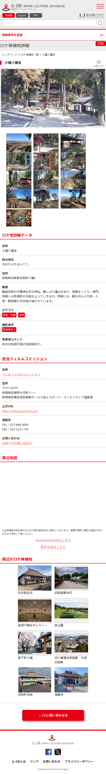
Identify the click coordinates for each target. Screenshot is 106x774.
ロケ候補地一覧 (29, 54)
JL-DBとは (19, 761)
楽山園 (71, 612)
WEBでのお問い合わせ (17, 443)
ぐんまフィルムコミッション (21, 374)
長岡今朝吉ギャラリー (34, 612)
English (22, 15)
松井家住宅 (34, 580)
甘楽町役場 (34, 682)
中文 (35, 15)
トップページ (9, 54)
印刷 (101, 44)
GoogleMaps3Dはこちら (53, 540)
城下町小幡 (34, 645)
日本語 (8, 15)
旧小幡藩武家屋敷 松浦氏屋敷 (71, 647)
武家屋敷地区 (71, 580)
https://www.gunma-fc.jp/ (19, 411)
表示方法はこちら (53, 547)
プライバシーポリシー (79, 761)
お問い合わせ (51, 761)
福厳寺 (71, 682)
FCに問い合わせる (55, 715)
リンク (34, 761)
